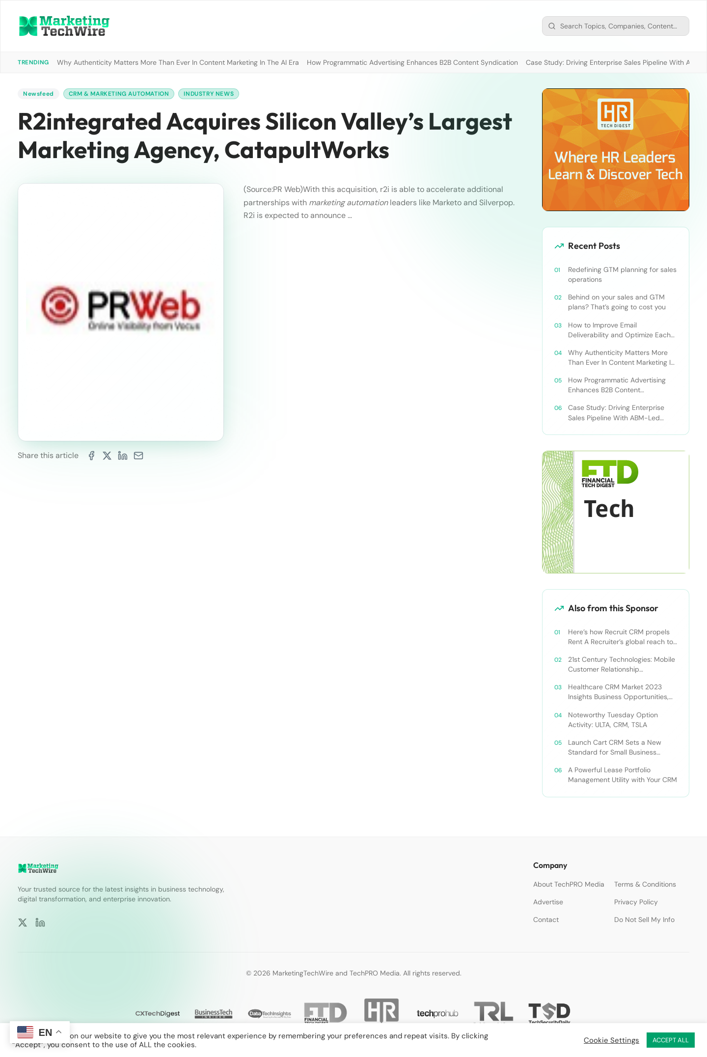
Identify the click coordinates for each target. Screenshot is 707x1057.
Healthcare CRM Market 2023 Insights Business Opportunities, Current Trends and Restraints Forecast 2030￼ (618, 692)
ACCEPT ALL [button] (671, 1040)
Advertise (548, 901)
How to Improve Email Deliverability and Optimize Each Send (619, 330)
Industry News (209, 94)
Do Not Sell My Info (644, 919)
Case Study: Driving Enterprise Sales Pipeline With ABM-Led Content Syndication (616, 412)
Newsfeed (38, 94)
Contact (546, 919)
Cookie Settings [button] (611, 1040)
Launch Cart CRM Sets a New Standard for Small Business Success (614, 747)
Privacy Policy (636, 901)
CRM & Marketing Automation (119, 94)
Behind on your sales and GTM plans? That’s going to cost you (617, 302)
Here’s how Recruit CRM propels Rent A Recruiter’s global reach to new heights (620, 637)
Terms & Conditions (645, 884)
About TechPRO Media (568, 884)
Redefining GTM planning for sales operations (622, 274)
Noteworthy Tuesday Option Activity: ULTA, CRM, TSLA (613, 719)
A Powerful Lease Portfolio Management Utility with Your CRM (622, 774)
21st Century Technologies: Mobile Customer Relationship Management (621, 664)
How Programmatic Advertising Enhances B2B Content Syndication (412, 62)
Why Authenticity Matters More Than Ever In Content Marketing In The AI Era (178, 62)
